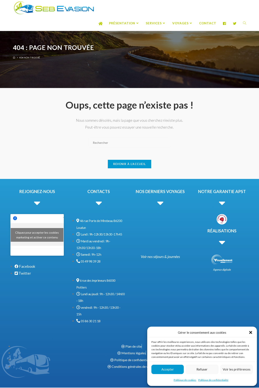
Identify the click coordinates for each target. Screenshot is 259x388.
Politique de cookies (185, 380)
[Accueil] (14, 57)
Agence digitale (222, 270)
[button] (251, 332)
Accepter (167, 369)
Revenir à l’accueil (129, 164)
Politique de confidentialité (213, 380)
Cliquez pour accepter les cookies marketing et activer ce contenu (37, 235)
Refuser (201, 369)
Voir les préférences (236, 369)
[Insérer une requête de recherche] (129, 143)
